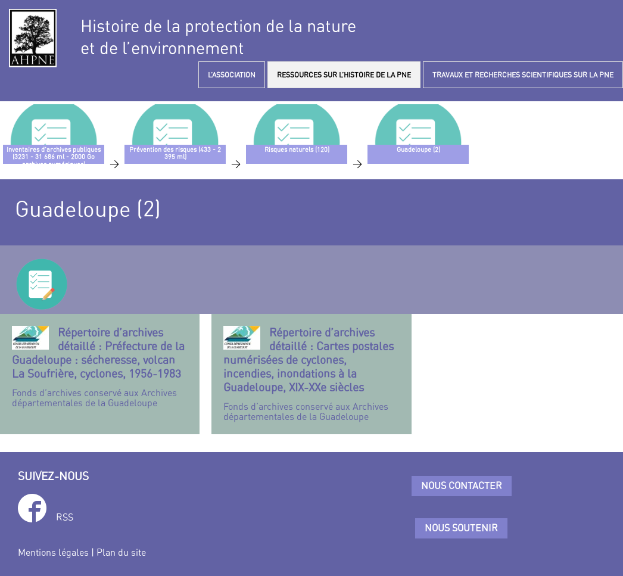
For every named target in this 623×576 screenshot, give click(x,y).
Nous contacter (461, 485)
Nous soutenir (461, 528)
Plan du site (121, 552)
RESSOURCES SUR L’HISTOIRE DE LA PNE (344, 74)
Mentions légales (53, 552)
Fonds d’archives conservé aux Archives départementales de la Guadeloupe (100, 367)
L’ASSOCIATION (232, 74)
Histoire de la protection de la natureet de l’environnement (218, 36)
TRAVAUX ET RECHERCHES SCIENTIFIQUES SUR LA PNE (522, 74)
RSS (64, 517)
